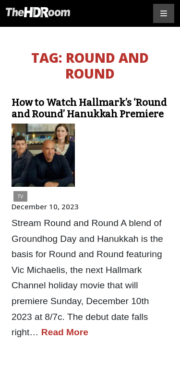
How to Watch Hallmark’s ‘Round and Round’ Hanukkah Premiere (89, 108)
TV (20, 196)
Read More (64, 332)
